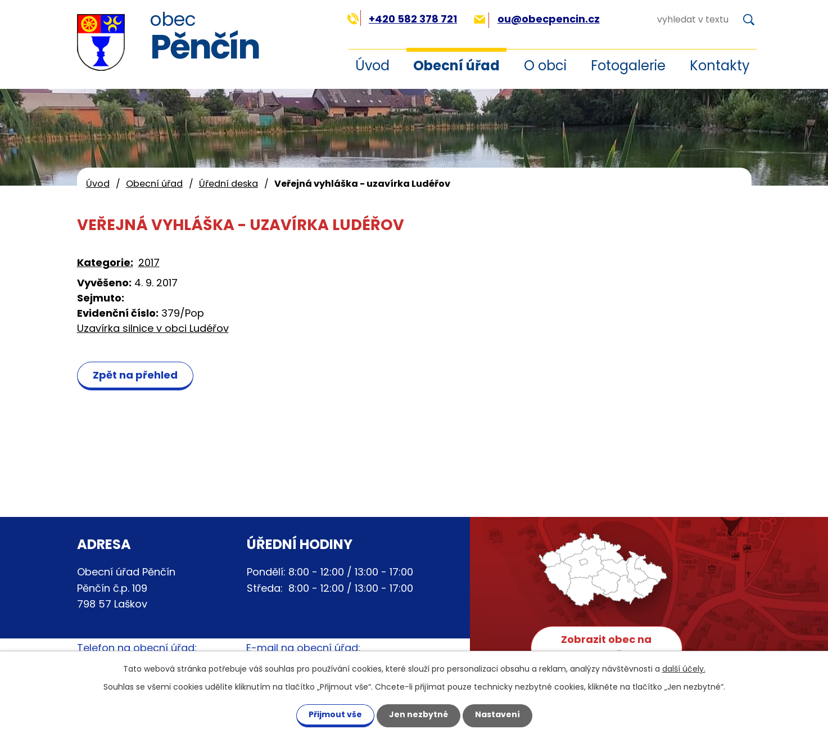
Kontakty (720, 65)
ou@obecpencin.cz (536, 19)
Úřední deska (228, 183)
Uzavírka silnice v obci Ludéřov (153, 328)
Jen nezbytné (418, 714)
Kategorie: (105, 262)
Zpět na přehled (135, 375)
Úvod (372, 65)
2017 (149, 262)
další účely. (683, 668)
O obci (545, 65)
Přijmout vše (335, 714)
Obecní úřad (456, 65)
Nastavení (497, 714)
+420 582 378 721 (402, 19)
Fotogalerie (628, 65)
